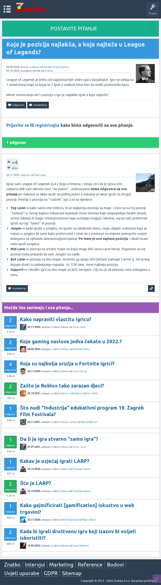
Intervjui (35, 565)
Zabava (43, 66)
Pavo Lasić (40, 175)
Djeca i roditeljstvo (71, 393)
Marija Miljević (89, 422)
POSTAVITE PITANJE (74, 28)
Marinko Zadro (81, 349)
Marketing (61, 565)
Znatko (49, 70)
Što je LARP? (35, 483)
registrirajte (47, 125)
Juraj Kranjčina (60, 66)
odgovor (25, 175)
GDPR (51, 573)
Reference (90, 565)
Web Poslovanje (70, 519)
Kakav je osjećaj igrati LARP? (54, 461)
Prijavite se (17, 125)
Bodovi (115, 565)
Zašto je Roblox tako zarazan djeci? (62, 386)
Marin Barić (89, 519)
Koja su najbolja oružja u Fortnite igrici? (67, 364)
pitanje (25, 66)
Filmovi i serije (69, 422)
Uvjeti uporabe (21, 573)
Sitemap (72, 573)
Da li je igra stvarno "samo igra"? (59, 439)
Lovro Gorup (80, 371)
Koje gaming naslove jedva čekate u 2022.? (71, 341)
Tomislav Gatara (82, 468)
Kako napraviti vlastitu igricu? (55, 319)
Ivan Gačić (92, 393)
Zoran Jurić (79, 327)
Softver (65, 349)
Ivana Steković (81, 545)
